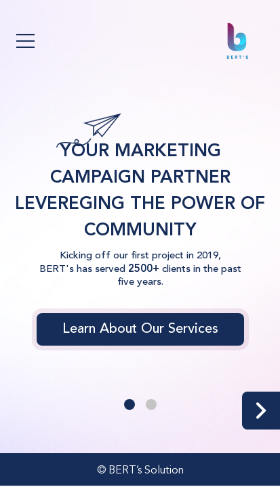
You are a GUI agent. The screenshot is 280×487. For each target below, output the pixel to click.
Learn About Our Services (140, 329)
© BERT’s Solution (140, 470)
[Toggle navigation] (25, 41)
